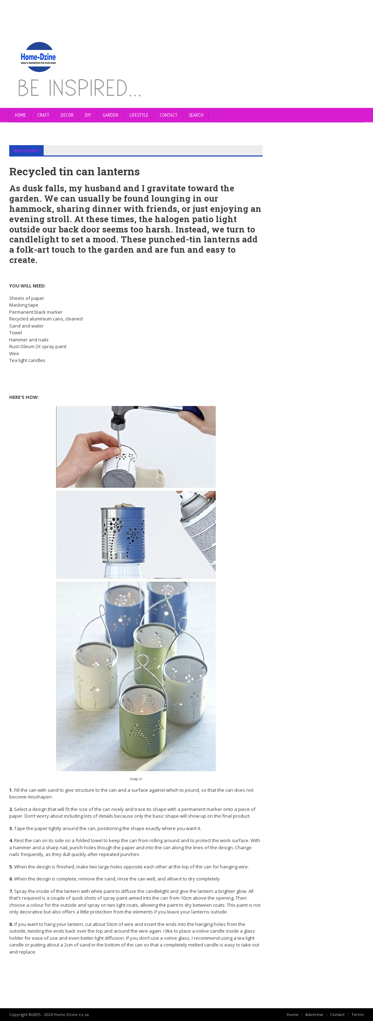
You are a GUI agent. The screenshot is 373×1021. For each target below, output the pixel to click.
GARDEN (110, 115)
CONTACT (168, 115)
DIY (88, 115)
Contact (337, 1014)
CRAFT (43, 115)
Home (20, 115)
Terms (357, 1014)
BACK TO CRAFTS (26, 150)
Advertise (314, 1014)
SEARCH (196, 115)
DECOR (67, 115)
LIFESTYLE (139, 115)
